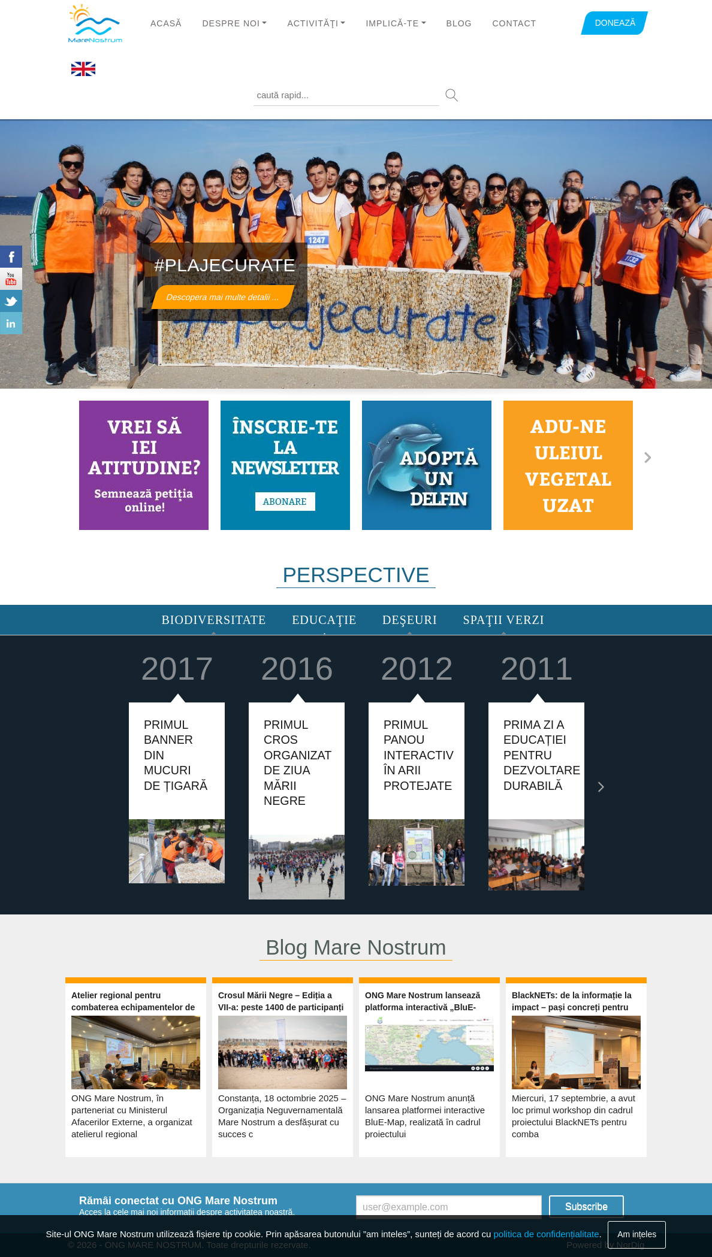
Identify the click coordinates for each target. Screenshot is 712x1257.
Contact (514, 23)
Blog (459, 23)
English (83, 69)
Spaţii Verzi (504, 619)
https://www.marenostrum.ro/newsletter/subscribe (285, 465)
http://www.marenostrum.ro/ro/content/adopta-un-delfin (426, 465)
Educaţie (324, 619)
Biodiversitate (214, 619)
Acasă (166, 23)
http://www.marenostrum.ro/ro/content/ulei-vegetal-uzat (568, 465)
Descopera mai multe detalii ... (222, 297)
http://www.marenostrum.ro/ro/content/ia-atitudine (144, 465)
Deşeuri (409, 619)
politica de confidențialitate (546, 1234)
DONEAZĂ (615, 23)
